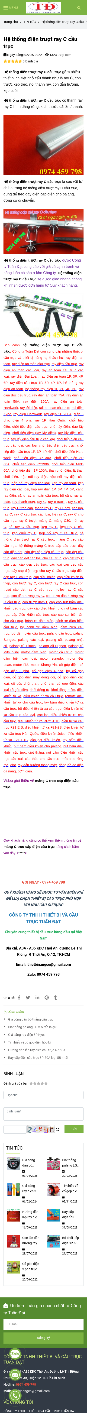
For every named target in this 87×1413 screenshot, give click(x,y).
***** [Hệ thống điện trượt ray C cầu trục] (21, 853)
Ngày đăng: (13, 55)
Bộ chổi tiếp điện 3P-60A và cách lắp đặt (71, 1241)
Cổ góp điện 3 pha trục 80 (30, 1267)
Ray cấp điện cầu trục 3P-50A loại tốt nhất (38, 1058)
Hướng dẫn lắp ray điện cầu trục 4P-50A (36, 1050)
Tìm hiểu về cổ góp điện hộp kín (30, 1042)
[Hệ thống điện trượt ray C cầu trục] (43, 7)
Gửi (74, 1129)
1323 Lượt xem (58, 55)
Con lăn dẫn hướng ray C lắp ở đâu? (31, 1241)
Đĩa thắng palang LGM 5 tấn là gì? (32, 1027)
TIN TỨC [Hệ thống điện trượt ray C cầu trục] (30, 22)
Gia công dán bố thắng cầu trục (30, 1019)
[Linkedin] (37, 997)
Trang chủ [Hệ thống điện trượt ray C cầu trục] (10, 22)
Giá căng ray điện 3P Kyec (26, 1035)
